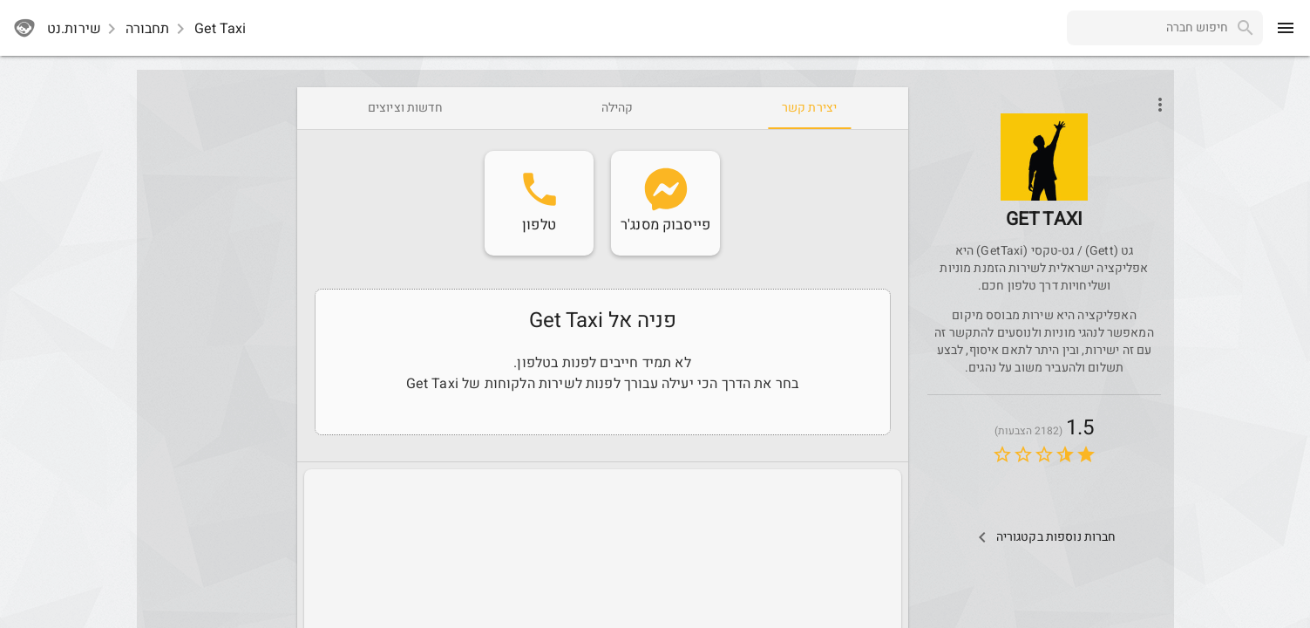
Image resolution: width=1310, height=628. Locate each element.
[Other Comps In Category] (1044, 537)
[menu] (1285, 27)
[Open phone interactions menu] (1160, 104)
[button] (1044, 157)
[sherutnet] (24, 27)
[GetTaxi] (1044, 181)
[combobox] (1147, 27)
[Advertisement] (213, 349)
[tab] (809, 108)
